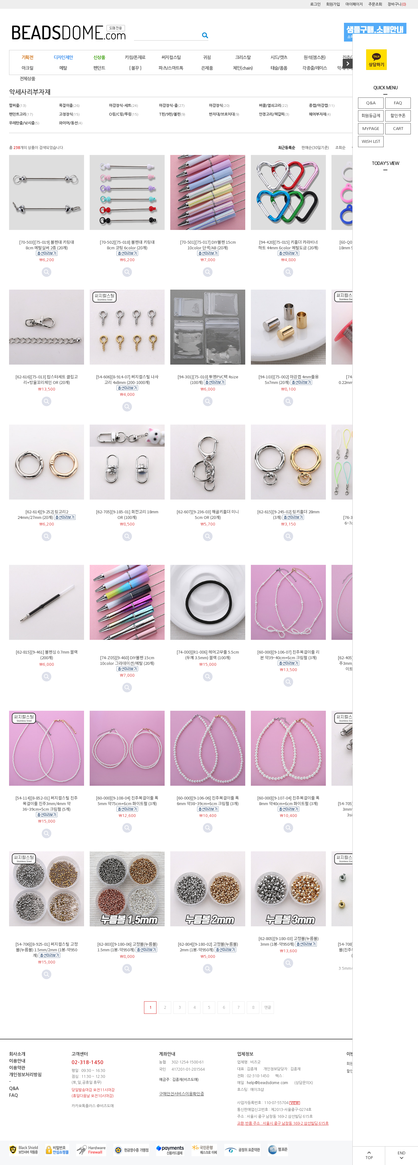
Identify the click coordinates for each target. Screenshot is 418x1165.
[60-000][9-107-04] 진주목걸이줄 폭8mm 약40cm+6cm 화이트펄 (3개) (288, 800)
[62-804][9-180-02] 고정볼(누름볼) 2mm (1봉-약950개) (208, 947)
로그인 (315, 4)
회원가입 (333, 4)
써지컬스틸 (171, 57)
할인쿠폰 (398, 116)
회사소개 (17, 1054)
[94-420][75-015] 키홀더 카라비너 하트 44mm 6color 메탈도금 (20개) (288, 245)
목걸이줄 (69, 105)
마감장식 (219, 105)
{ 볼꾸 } (135, 68)
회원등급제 (370, 116)
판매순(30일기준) (315, 148)
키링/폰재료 (135, 57)
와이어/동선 (70, 123)
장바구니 (397, 4)
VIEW (295, 1103)
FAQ (398, 103)
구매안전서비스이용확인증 (181, 1094)
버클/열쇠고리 (273, 105)
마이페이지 (354, 4)
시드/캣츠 (279, 57)
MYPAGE (370, 129)
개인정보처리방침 (25, 1075)
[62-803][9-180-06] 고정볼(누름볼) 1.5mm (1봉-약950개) (127, 947)
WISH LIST (371, 141)
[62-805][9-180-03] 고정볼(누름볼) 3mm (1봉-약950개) (288, 941)
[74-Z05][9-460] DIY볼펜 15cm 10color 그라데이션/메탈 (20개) (127, 660)
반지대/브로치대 (224, 114)
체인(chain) (243, 68)
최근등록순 (286, 148)
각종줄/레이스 (314, 68)
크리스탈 (243, 57)
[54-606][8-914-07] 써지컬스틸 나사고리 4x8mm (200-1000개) (127, 379)
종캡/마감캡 (322, 105)
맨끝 (267, 1007)
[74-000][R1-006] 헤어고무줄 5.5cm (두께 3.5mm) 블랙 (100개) (208, 654)
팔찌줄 (17, 105)
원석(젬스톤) (315, 57)
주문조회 (375, 4)
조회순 (340, 148)
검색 (203, 35)
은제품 (207, 68)
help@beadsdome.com (267, 1083)
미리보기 (127, 272)
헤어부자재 (320, 114)
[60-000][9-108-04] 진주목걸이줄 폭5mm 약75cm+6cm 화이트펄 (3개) (127, 800)
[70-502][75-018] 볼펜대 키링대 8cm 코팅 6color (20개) (127, 245)
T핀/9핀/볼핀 (172, 114)
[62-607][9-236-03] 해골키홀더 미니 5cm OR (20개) (208, 514)
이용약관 (17, 1068)
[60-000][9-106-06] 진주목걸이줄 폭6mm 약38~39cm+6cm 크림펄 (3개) (208, 800)
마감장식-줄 (172, 105)
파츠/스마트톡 (171, 68)
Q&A (371, 103)
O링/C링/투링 (123, 114)
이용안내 (17, 1061)
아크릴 (27, 68)
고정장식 (69, 114)
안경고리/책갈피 (274, 114)
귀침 (207, 57)
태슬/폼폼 (279, 68)
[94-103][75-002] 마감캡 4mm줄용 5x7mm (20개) (288, 379)
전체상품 (27, 79)
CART (398, 129)
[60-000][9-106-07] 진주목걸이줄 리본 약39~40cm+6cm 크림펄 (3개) (288, 654)
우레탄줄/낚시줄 (24, 123)
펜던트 (99, 68)
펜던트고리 (21, 114)
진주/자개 (350, 57)
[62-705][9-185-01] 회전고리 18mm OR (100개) (127, 514)
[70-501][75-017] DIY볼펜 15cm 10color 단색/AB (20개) (208, 245)
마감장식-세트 (123, 105)
